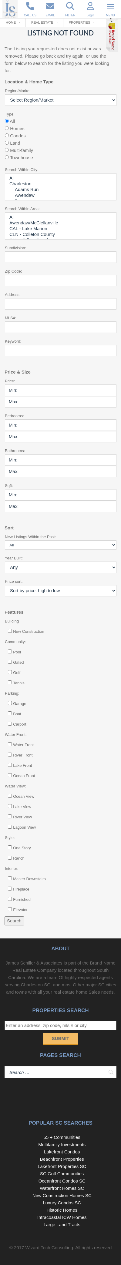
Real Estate (42, 22)
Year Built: (14, 558)
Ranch (19, 858)
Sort (9, 527)
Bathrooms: (15, 450)
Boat (17, 714)
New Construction (28, 631)
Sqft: (9, 485)
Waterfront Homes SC (62, 1188)
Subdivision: (15, 248)
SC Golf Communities (62, 1173)
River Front (22, 755)
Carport (19, 724)
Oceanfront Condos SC (62, 1180)
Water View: (15, 786)
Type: (10, 114)
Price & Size (18, 371)
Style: (10, 837)
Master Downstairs (29, 879)
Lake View (22, 806)
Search (14, 920)
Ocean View (23, 796)
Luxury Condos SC (62, 1202)
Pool (17, 652)
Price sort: (14, 581)
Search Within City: (22, 169)
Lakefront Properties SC (62, 1166)
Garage (19, 703)
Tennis (19, 683)
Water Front (23, 745)
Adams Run (61, 190)
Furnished (22, 899)
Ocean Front (24, 775)
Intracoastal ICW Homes (62, 1217)
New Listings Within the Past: (30, 537)
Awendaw (61, 195)
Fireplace (21, 889)
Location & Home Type (29, 81)
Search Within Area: (22, 208)
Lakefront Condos (62, 1151)
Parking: (12, 693)
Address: (12, 294)
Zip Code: (13, 271)
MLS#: (10, 318)
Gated (18, 662)
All (61, 178)
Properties (79, 22)
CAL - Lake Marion (61, 229)
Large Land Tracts (62, 1224)
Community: (15, 641)
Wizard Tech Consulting (49, 1247)
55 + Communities (62, 1137)
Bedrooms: (14, 416)
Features (14, 612)
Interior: (11, 868)
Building (12, 621)
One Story (22, 848)
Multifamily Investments (62, 1144)
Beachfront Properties (62, 1159)
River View (22, 817)
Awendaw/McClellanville (61, 223)
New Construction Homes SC (62, 1195)
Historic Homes (61, 1210)
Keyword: (13, 341)
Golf (16, 672)
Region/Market (18, 91)
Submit (60, 1038)
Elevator (20, 910)
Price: (10, 381)
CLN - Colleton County (61, 234)
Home (11, 22)
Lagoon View (24, 827)
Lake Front (22, 765)
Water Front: (16, 734)
